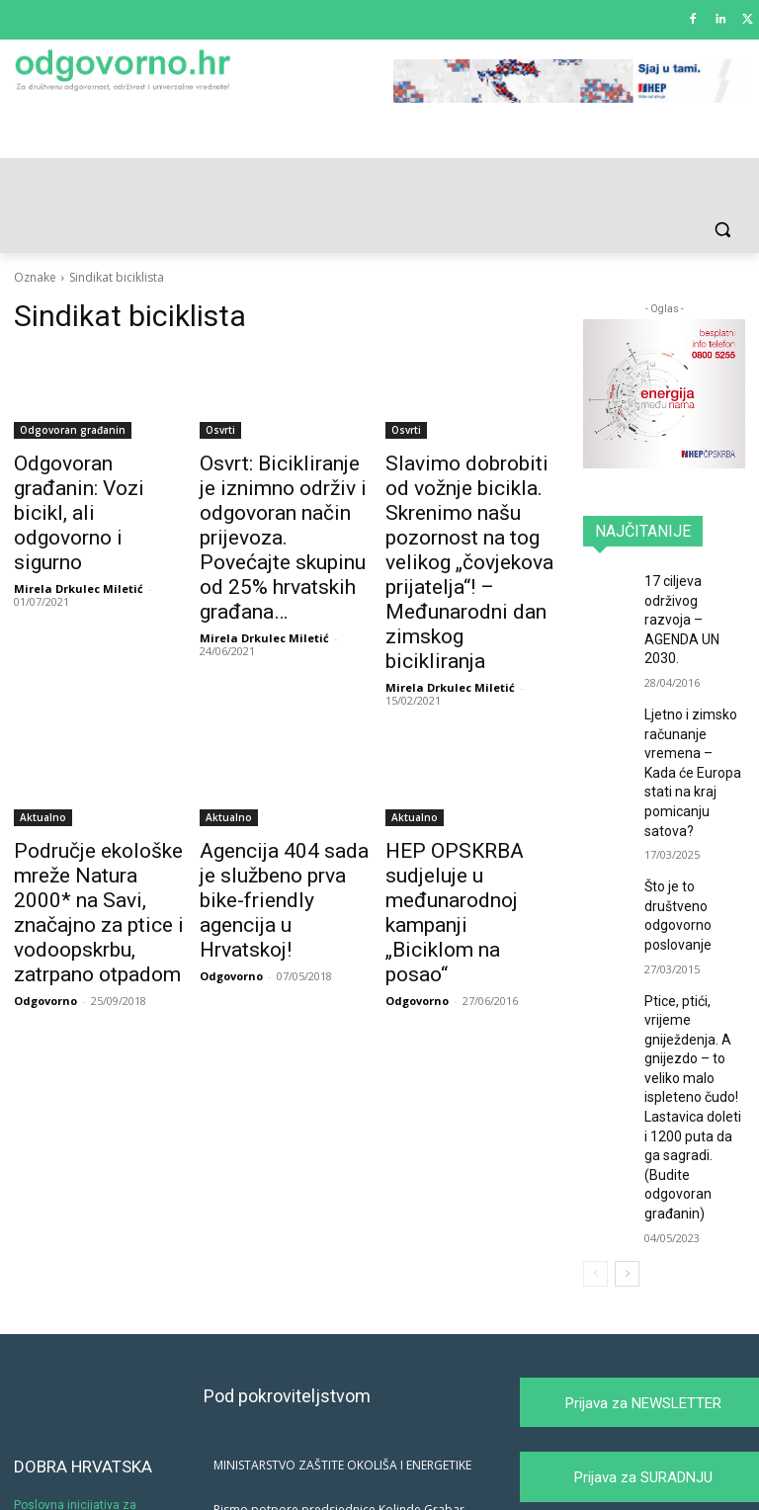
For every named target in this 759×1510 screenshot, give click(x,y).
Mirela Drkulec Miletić (78, 530)
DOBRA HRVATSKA (83, 1339)
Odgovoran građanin (73, 430)
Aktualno (43, 769)
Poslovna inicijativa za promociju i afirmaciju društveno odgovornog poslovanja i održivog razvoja (93, 1399)
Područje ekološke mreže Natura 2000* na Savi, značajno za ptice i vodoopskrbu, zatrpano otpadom (89, 845)
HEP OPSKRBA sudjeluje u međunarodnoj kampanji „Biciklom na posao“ (466, 845)
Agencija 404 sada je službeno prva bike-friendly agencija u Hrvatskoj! (278, 834)
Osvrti (220, 430)
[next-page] (627, 1146)
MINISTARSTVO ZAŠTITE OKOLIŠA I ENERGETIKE (342, 1337)
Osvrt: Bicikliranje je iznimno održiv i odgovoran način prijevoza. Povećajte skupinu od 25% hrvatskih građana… (275, 517)
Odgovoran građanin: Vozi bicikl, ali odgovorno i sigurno (92, 484)
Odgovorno (45, 912)
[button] (722, 230)
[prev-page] (595, 1146)
